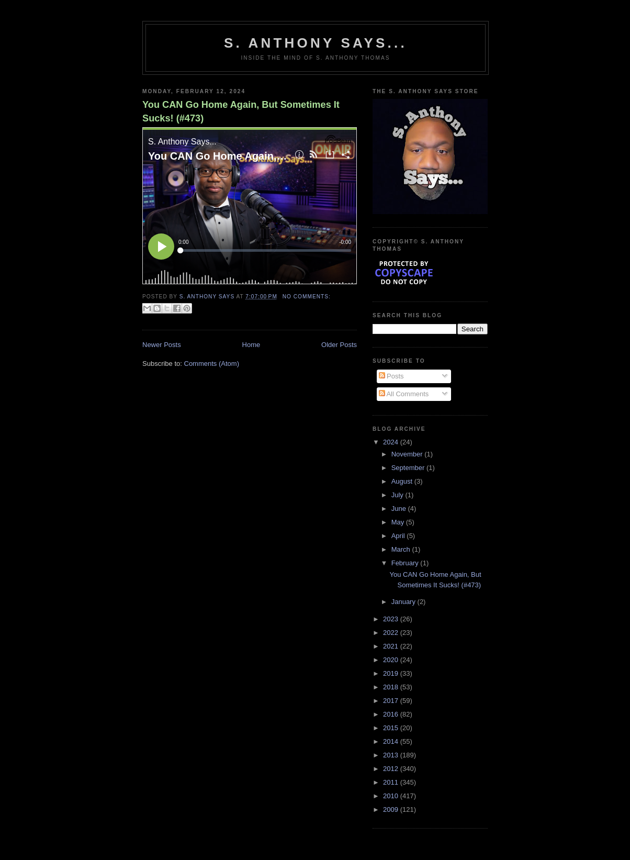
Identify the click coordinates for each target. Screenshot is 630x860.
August (402, 481)
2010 (391, 796)
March (401, 549)
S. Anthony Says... (315, 43)
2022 (391, 632)
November (408, 454)
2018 (391, 687)
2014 (391, 741)
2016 (391, 714)
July (398, 495)
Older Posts (339, 345)
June (399, 508)
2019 (391, 673)
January (404, 602)
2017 (391, 701)
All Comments (404, 394)
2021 (391, 646)
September (408, 468)
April (399, 536)
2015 (391, 728)
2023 (391, 619)
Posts (391, 376)
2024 (391, 442)
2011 (391, 782)
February (406, 563)
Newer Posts (161, 345)
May (398, 522)
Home (251, 345)
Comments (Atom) (211, 363)
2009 (391, 809)
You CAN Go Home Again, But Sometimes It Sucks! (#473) (241, 111)
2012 (391, 769)
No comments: (307, 296)
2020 (391, 660)
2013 (391, 755)
